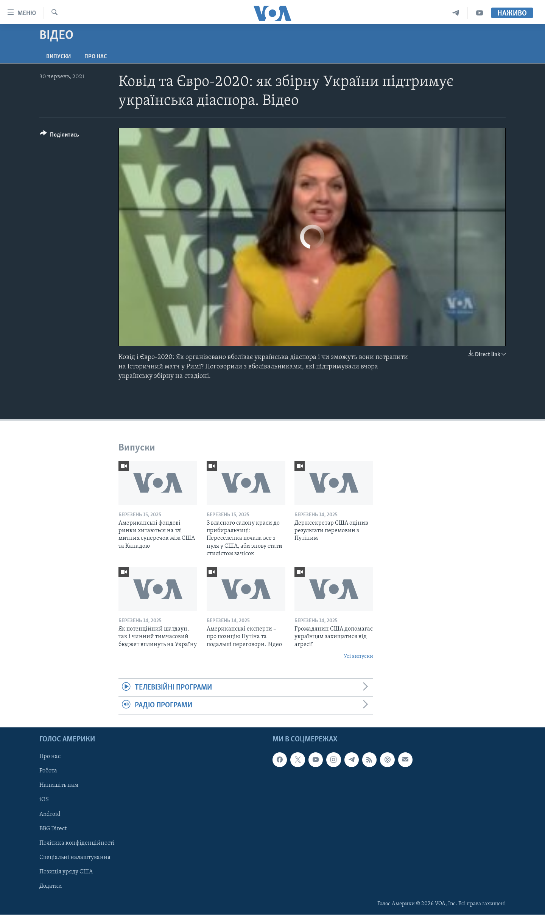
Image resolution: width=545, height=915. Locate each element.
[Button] (59, 136)
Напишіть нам (58, 786)
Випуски (58, 57)
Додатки (50, 886)
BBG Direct (53, 829)
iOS (44, 800)
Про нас (95, 57)
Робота (48, 771)
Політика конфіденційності (77, 843)
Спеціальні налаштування (75, 857)
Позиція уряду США (66, 872)
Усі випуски (358, 656)
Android (50, 814)
